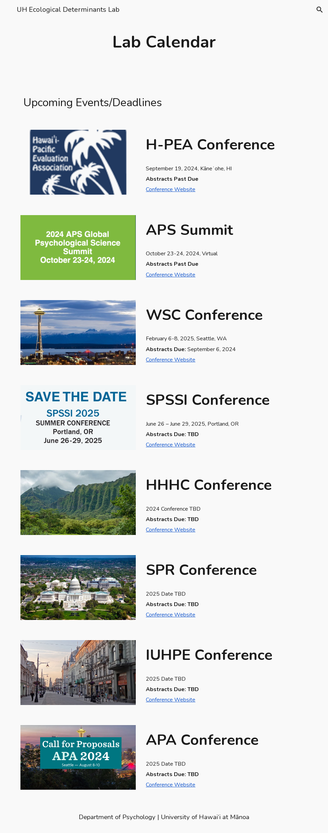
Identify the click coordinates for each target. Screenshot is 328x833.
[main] (163, 42)
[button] (8, 9)
